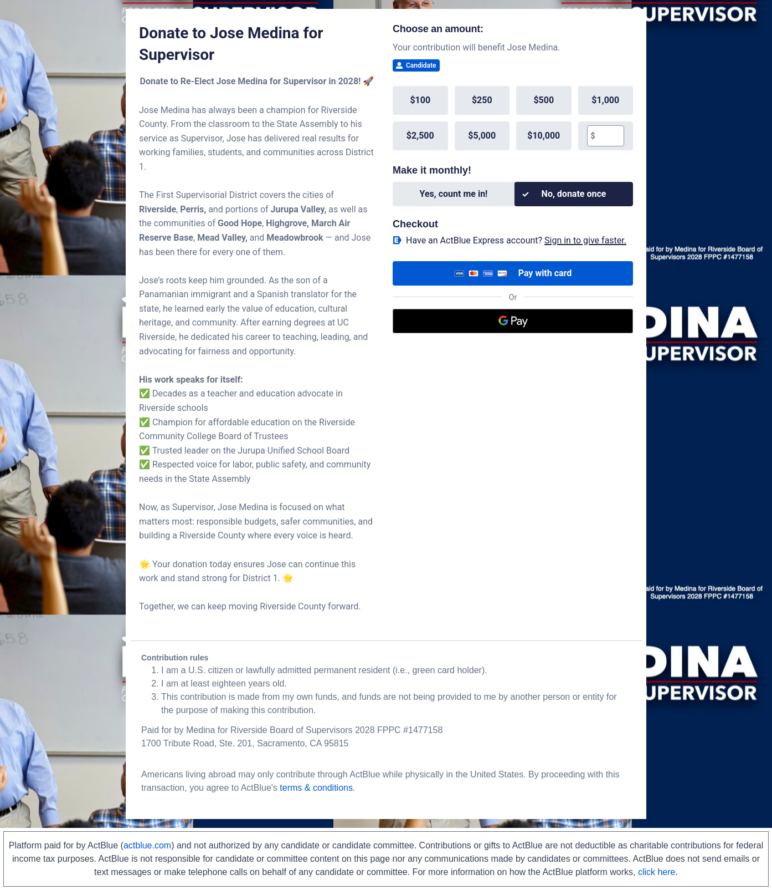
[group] (513, 118)
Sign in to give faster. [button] (585, 240)
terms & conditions (316, 787)
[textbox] (609, 136)
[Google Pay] (513, 321)
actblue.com (147, 845)
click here (657, 872)
